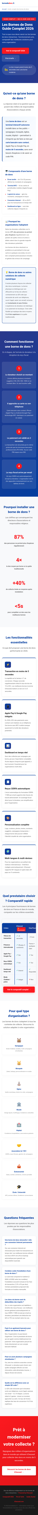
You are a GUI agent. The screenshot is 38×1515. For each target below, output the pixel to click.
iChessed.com (19, 1501)
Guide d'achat (31, 1497)
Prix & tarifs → (10, 58)
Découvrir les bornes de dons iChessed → (19, 1470)
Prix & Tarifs (20, 1497)
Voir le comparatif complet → (19, 990)
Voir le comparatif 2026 (15, 51)
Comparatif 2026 (8, 1497)
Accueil (4, 9)
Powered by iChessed (25, 1493)
